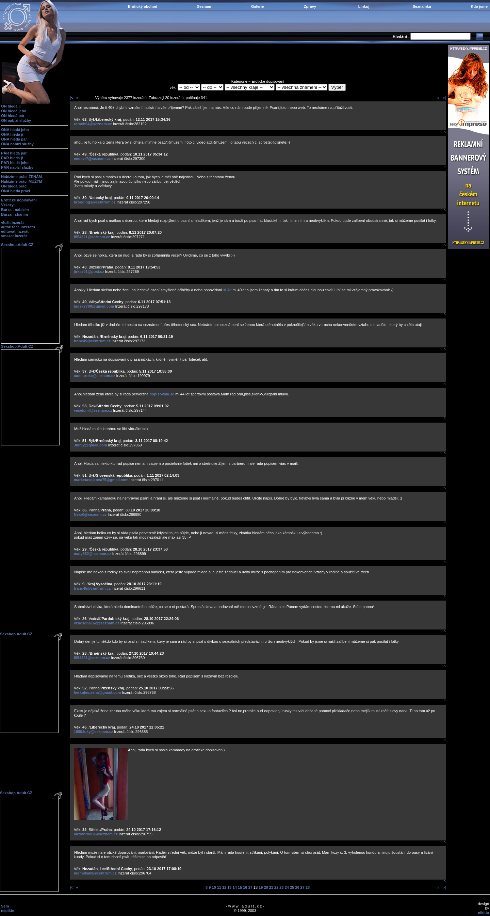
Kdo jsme (479, 6)
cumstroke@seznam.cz (94, 376)
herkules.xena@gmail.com (97, 692)
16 (245, 887)
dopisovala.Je (161, 394)
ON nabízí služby (16, 120)
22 (276, 887)
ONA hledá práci (15, 191)
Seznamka (422, 6)
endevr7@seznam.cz (92, 159)
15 (240, 887)
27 (302, 887)
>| (444, 98)
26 (297, 887)
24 (287, 887)
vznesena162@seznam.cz (96, 623)
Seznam (204, 6)
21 (271, 887)
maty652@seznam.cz (92, 554)
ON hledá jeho (13, 111)
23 (281, 887)
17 (250, 887)
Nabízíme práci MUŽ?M (21, 181)
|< (71, 98)
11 (219, 887)
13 (229, 887)
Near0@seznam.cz (90, 514)
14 (235, 887)
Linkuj (363, 6)
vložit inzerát (12, 222)
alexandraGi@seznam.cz (96, 834)
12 (224, 887)
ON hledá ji (10, 106)
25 (292, 887)
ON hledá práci (14, 186)
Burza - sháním (14, 214)
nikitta (483, 913)
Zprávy (310, 6)
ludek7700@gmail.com (94, 306)
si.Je (227, 290)
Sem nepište (7, 908)
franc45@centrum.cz (92, 341)
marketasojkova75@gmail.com (101, 480)
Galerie (257, 6)
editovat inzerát (15, 231)
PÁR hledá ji (12, 158)
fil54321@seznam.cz (92, 237)
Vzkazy (7, 205)
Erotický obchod (142, 6)
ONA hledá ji (12, 134)
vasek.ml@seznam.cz (93, 410)
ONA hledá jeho (15, 130)
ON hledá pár (12, 116)
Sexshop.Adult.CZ (17, 245)
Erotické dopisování (19, 200)
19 (261, 887)
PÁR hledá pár (14, 153)
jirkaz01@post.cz (89, 271)
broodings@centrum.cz (95, 202)
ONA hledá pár (14, 139)
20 (266, 887)
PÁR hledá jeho (15, 163)
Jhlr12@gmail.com (90, 445)
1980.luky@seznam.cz (93, 732)
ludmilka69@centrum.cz (95, 873)
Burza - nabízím (15, 210)
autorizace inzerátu (18, 227)
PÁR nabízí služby (17, 167)
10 (214, 887)
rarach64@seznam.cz (93, 124)
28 (308, 887)
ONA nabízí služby (17, 144)
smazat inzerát (14, 236)
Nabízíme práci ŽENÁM (21, 177)
